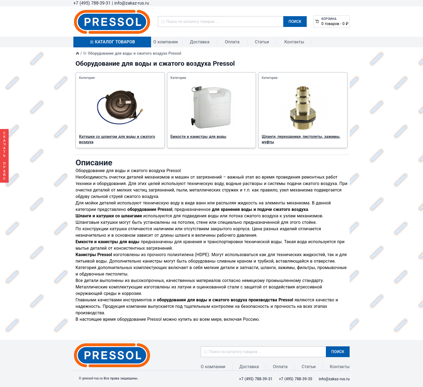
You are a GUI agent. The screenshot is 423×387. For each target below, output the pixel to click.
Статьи (262, 41)
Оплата (232, 41)
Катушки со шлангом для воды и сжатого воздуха (117, 139)
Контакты (294, 41)
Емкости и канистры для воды (198, 136)
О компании (165, 41)
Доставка (199, 41)
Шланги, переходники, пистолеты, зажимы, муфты (301, 139)
